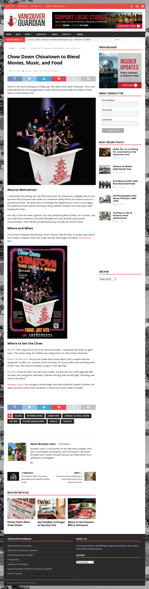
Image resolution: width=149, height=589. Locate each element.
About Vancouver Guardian (19, 545)
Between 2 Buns (15, 384)
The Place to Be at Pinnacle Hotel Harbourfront (122, 215)
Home (8, 34)
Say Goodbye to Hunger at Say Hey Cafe (51, 523)
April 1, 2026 (119, 221)
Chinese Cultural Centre (76, 415)
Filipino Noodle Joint (17, 359)
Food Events (53, 70)
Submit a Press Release (55, 6)
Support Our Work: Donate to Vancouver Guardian (29, 568)
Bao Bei (11, 349)
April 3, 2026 (119, 172)
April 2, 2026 (119, 204)
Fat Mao (11, 371)
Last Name (107, 119)
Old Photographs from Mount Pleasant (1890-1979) (125, 198)
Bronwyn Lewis (31, 70)
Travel (80, 34)
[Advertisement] (121, 247)
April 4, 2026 (119, 157)
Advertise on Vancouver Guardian (22, 550)
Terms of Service (14, 573)
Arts (18, 34)
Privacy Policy (13, 559)
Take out (67, 421)
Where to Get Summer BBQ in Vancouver (81, 523)
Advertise (22, 6)
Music (55, 34)
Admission (84, 237)
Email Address (108, 100)
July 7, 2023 (16, 70)
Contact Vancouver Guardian (20, 554)
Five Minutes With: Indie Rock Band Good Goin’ (125, 182)
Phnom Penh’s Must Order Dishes (18, 523)
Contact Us (36, 6)
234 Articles (64, 443)
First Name (107, 109)
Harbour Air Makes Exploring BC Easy (122, 167)
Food (27, 34)
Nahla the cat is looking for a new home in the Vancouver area (125, 151)
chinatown (53, 415)
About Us (10, 6)
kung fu (54, 421)
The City (66, 34)
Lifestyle (41, 34)
